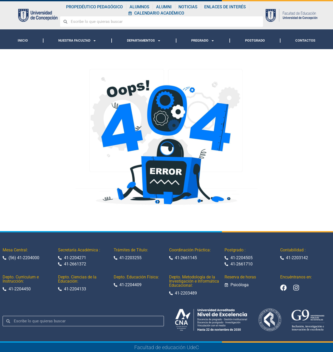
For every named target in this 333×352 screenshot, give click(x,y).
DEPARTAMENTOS (144, 40)
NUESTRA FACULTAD (77, 40)
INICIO (23, 40)
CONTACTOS (305, 40)
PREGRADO (202, 40)
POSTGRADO (255, 40)
